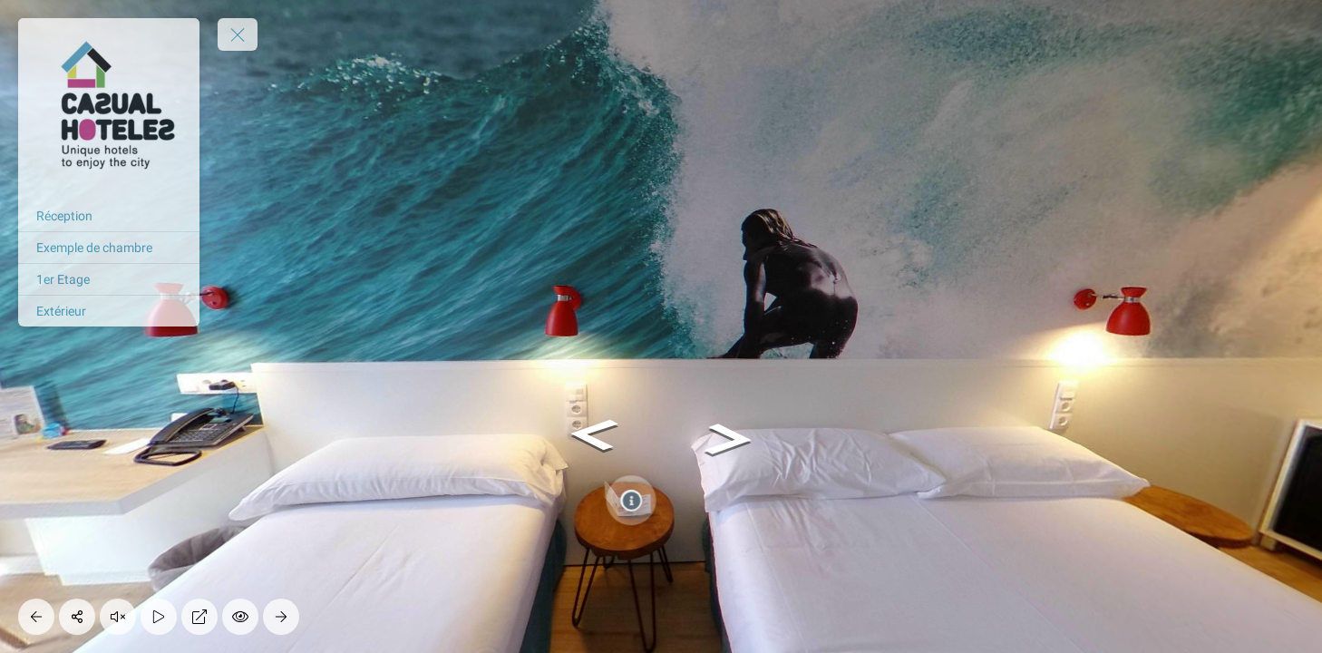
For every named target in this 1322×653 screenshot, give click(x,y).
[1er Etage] (108, 279)
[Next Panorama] (281, 617)
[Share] (77, 617)
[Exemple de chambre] (108, 247)
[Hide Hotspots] (240, 617)
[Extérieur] (108, 311)
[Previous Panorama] (36, 617)
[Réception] (108, 215)
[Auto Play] (159, 617)
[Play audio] (118, 617)
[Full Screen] (199, 617)
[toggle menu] (238, 34)
